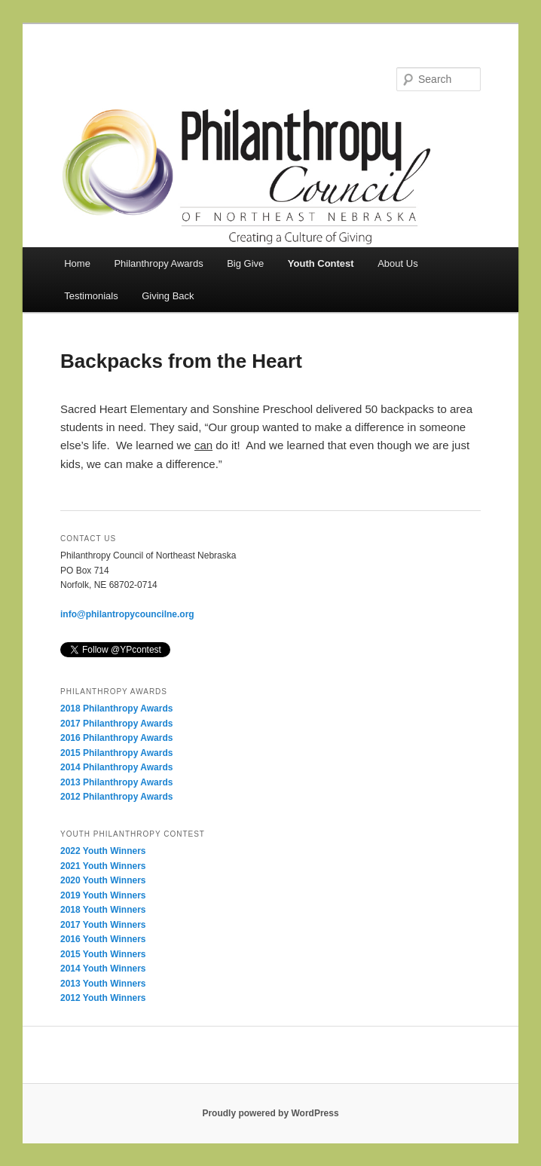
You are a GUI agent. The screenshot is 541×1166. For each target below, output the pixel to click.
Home (77, 263)
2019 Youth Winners (102, 895)
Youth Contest (321, 263)
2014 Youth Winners (102, 968)
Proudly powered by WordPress (270, 1113)
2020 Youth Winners (102, 880)
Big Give (245, 263)
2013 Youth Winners (102, 983)
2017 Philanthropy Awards (116, 723)
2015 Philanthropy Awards (116, 753)
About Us (397, 263)
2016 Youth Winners (102, 939)
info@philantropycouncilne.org (127, 614)
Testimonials (91, 295)
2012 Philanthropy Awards (116, 796)
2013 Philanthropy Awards (116, 782)
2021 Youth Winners (102, 866)
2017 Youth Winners (102, 925)
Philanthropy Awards (158, 263)
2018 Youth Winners (102, 909)
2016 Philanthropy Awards (116, 738)
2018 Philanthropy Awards (116, 708)
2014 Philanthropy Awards (116, 767)
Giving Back (168, 295)
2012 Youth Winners (102, 998)
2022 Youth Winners (102, 851)
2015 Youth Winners (102, 954)
